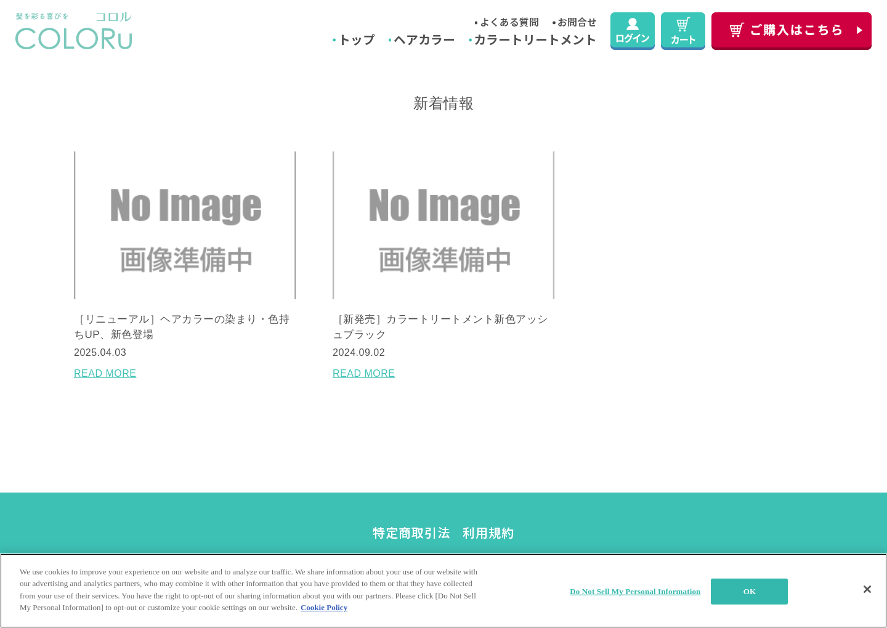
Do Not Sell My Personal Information (635, 591)
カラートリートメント (535, 39)
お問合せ (577, 22)
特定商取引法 (411, 532)
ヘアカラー (424, 39)
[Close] (867, 589)
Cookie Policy (324, 607)
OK (749, 591)
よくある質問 (509, 22)
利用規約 (488, 532)
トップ (356, 39)
